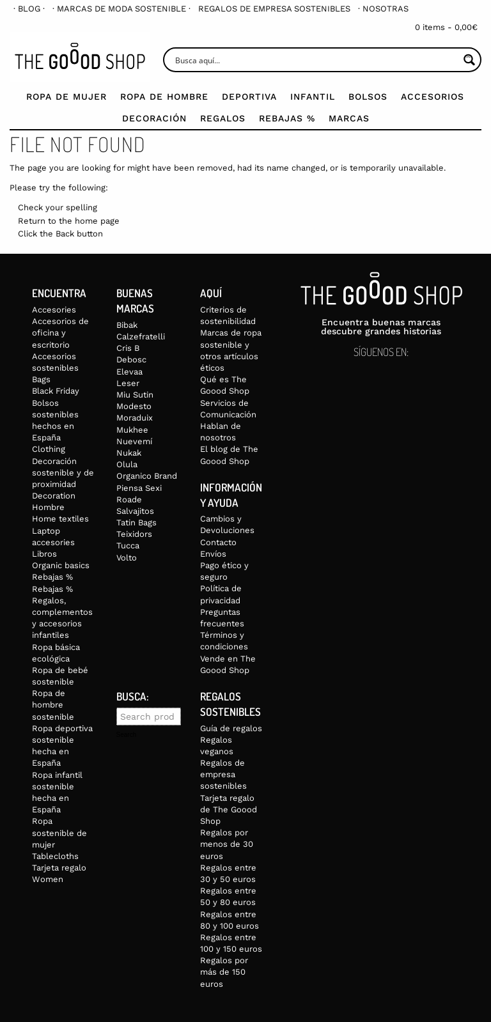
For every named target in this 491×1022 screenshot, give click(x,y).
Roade (129, 499)
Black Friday (55, 391)
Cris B (127, 348)
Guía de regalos (231, 728)
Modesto (134, 406)
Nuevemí (134, 441)
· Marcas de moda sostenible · (121, 8)
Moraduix (134, 417)
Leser (127, 383)
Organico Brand (146, 476)
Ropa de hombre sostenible (53, 704)
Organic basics (61, 565)
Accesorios (432, 96)
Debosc (131, 359)
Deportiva (249, 96)
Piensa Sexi (139, 488)
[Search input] (315, 60)
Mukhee (132, 430)
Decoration (53, 495)
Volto (126, 557)
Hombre (48, 507)
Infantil (312, 96)
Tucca (127, 545)
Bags (41, 379)
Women (47, 879)
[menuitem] (29, 8)
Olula (126, 464)
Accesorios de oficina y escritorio (60, 332)
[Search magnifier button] (469, 59)
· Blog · (29, 8)
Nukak (128, 453)
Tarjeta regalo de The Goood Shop (228, 809)
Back (65, 233)
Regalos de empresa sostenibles (274, 8)
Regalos (223, 118)
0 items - (446, 27)
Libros (44, 554)
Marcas (349, 118)
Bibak (126, 325)
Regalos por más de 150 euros (224, 972)
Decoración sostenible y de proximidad (63, 472)
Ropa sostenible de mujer (59, 832)
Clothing (48, 449)
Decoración (154, 118)
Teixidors (134, 534)
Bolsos (367, 96)
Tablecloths (55, 856)
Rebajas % (287, 118)
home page (97, 221)
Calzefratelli (140, 336)
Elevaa (129, 371)
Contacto (218, 542)
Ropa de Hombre (164, 96)
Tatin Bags (136, 522)
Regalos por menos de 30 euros (226, 844)
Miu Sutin (134, 394)
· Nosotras (383, 8)
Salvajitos (135, 511)
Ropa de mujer (66, 96)
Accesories (54, 309)
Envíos (213, 554)
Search (126, 735)
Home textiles (60, 518)
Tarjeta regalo (59, 867)
